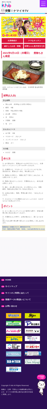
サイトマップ (11, 286)
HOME (8, 280)
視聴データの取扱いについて (18, 299)
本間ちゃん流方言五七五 (34, 46)
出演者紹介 (12, 41)
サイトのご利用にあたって (17, 293)
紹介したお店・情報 (12, 46)
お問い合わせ (11, 306)
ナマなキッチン (34, 41)
